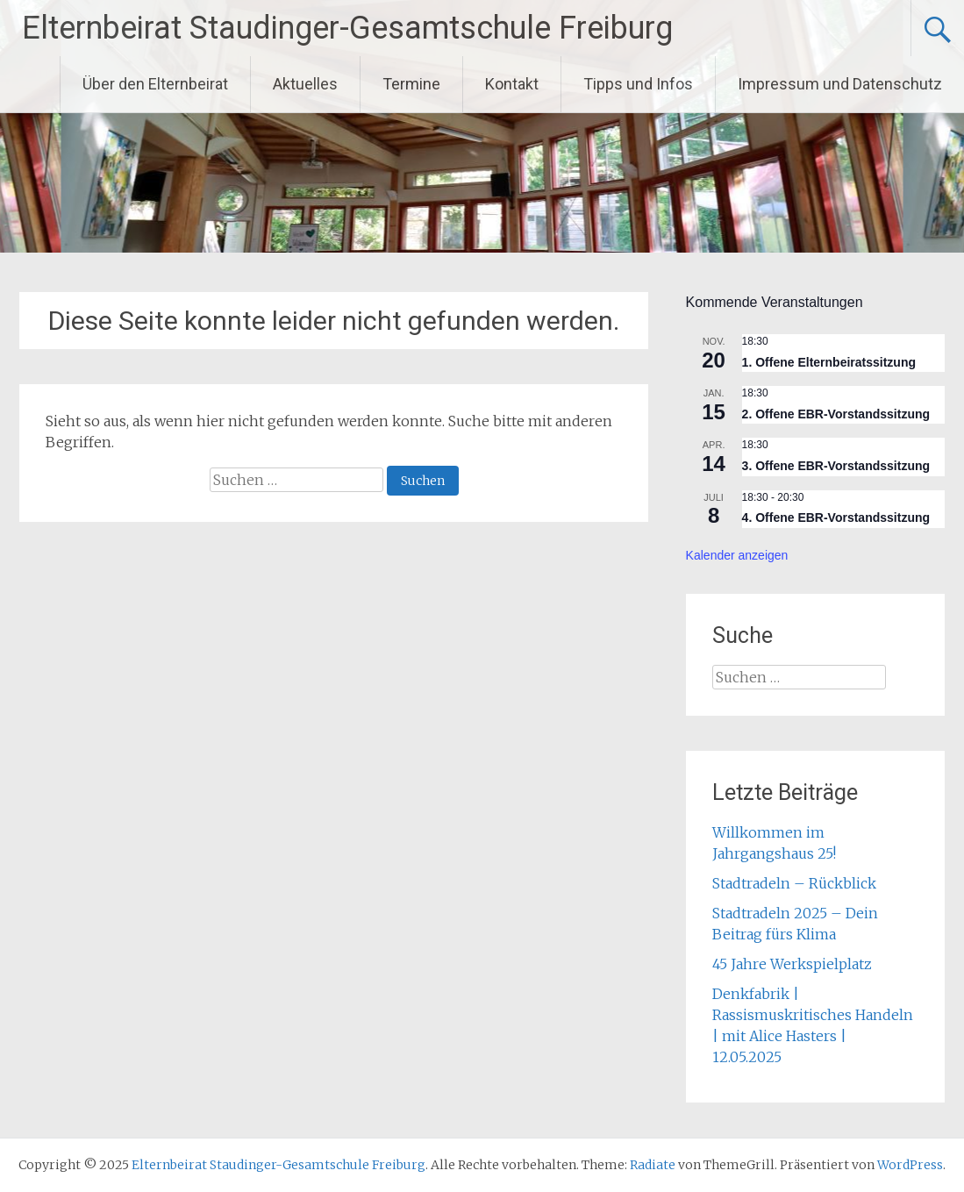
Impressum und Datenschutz (840, 84)
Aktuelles (305, 84)
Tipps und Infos (638, 84)
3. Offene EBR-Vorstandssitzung (836, 466)
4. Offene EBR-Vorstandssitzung (836, 517)
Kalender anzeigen (737, 555)
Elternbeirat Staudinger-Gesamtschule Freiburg (347, 28)
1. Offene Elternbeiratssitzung (829, 362)
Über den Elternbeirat (155, 84)
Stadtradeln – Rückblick (794, 883)
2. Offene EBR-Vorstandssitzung (836, 414)
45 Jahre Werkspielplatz (792, 964)
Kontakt (512, 84)
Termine (411, 84)
